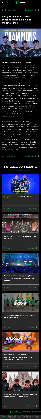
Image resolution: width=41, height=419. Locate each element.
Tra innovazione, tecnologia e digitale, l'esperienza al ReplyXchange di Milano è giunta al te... (19, 278)
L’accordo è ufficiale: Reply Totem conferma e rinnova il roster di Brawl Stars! (20, 395)
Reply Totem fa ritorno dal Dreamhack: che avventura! (20, 237)
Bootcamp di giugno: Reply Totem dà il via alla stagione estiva (19, 316)
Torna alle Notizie (9, 10)
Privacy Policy (3, 417)
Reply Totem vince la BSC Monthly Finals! (19, 197)
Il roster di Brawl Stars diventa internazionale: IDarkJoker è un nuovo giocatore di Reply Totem (18, 357)
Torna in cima (8, 156)
